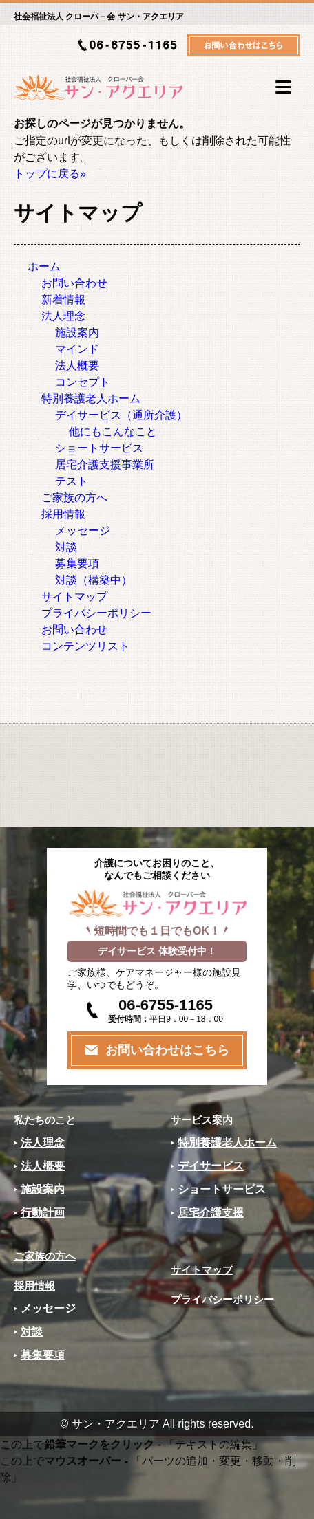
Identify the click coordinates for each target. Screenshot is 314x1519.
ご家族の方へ (74, 497)
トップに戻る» (50, 173)
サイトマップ (74, 596)
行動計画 (43, 1213)
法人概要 (77, 365)
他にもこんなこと (113, 431)
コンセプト (82, 382)
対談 (66, 547)
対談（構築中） (93, 580)
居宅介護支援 (211, 1213)
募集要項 (77, 563)
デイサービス (211, 1166)
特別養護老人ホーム (90, 398)
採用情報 (63, 514)
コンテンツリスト (85, 646)
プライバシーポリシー (96, 613)
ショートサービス (99, 448)
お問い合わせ (74, 283)
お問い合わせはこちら (167, 1050)
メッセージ (82, 530)
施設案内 (77, 332)
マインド (77, 349)
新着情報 (63, 299)
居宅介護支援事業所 (104, 464)
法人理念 (63, 316)
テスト (71, 481)
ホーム (44, 266)
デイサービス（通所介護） (121, 415)
